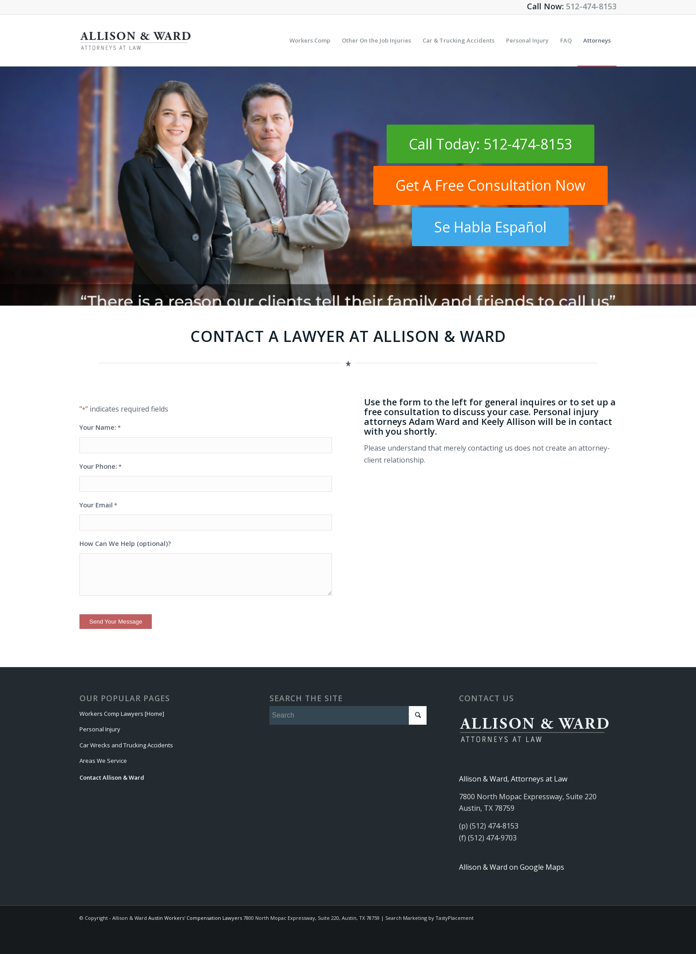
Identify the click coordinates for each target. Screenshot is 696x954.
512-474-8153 (591, 6)
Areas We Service (103, 761)
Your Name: (100, 427)
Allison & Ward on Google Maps (511, 867)
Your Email (98, 505)
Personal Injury (99, 729)
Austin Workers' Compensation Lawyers (195, 918)
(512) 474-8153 (494, 826)
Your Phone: (100, 466)
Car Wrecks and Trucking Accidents (126, 745)
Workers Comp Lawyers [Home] (121, 714)
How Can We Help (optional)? (125, 543)
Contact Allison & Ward (111, 777)
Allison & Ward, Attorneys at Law (513, 779)
